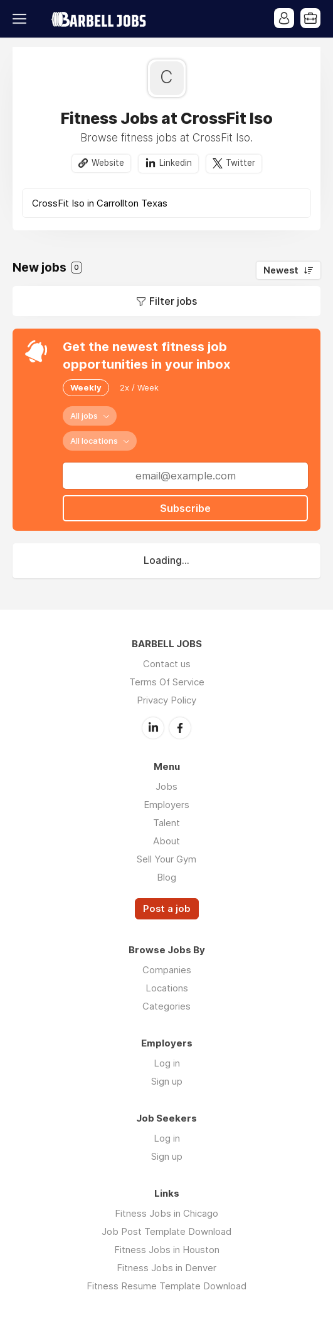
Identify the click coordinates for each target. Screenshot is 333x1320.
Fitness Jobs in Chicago (166, 1213)
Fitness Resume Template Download (166, 1286)
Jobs (166, 786)
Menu (22, 18)
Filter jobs (173, 301)
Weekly (86, 387)
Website (108, 163)
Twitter (240, 163)
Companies (166, 970)
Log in (167, 1063)
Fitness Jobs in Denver (166, 1268)
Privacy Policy (166, 700)
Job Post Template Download (166, 1231)
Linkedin (175, 163)
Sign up (166, 1081)
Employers (166, 805)
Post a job (167, 908)
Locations (166, 988)
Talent (166, 823)
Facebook (180, 728)
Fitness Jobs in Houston (166, 1250)
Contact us (167, 664)
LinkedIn (153, 728)
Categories (166, 1006)
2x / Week (139, 387)
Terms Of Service (166, 682)
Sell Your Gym (166, 859)
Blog (166, 877)
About (166, 841)
